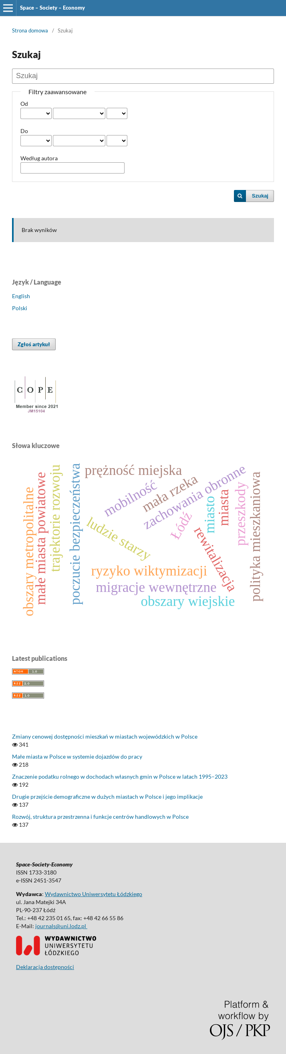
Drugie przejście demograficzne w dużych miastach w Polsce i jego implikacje (107, 796)
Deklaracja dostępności (45, 966)
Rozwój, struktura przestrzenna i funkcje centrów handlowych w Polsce (100, 816)
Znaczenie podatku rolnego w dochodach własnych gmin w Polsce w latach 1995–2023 (120, 776)
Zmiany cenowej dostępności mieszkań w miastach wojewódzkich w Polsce (104, 736)
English (21, 296)
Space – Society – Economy (52, 7)
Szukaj (260, 196)
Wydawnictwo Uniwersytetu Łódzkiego (93, 893)
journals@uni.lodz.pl (61, 926)
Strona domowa (30, 30)
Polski (19, 308)
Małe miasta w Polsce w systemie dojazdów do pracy (77, 756)
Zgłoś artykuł (34, 344)
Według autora (39, 158)
